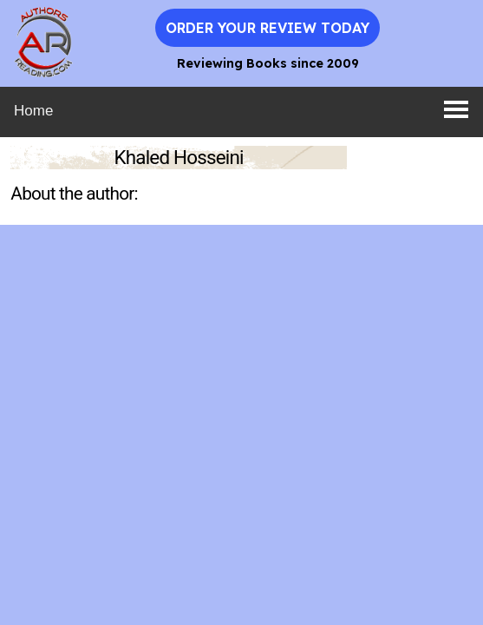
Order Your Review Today (267, 27)
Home (33, 110)
